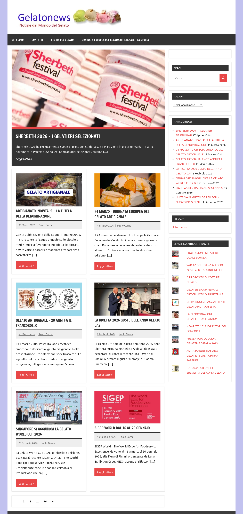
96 (45, 501)
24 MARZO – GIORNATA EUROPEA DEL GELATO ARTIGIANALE (122, 214)
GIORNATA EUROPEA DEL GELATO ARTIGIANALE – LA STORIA (115, 40)
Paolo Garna (45, 225)
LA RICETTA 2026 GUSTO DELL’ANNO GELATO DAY (121, 322)
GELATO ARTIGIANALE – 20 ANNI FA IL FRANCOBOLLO (44, 323)
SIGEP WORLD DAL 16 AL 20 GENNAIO (122, 428)
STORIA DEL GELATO (62, 40)
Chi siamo (18, 40)
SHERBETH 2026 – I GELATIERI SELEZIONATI (58, 136)
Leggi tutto (23, 159)
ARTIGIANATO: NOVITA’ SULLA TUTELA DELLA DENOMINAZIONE (44, 213)
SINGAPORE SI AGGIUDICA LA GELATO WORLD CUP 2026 (43, 431)
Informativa (180, 227)
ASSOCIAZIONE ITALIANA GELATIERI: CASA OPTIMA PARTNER (202, 355)
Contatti (37, 40)
